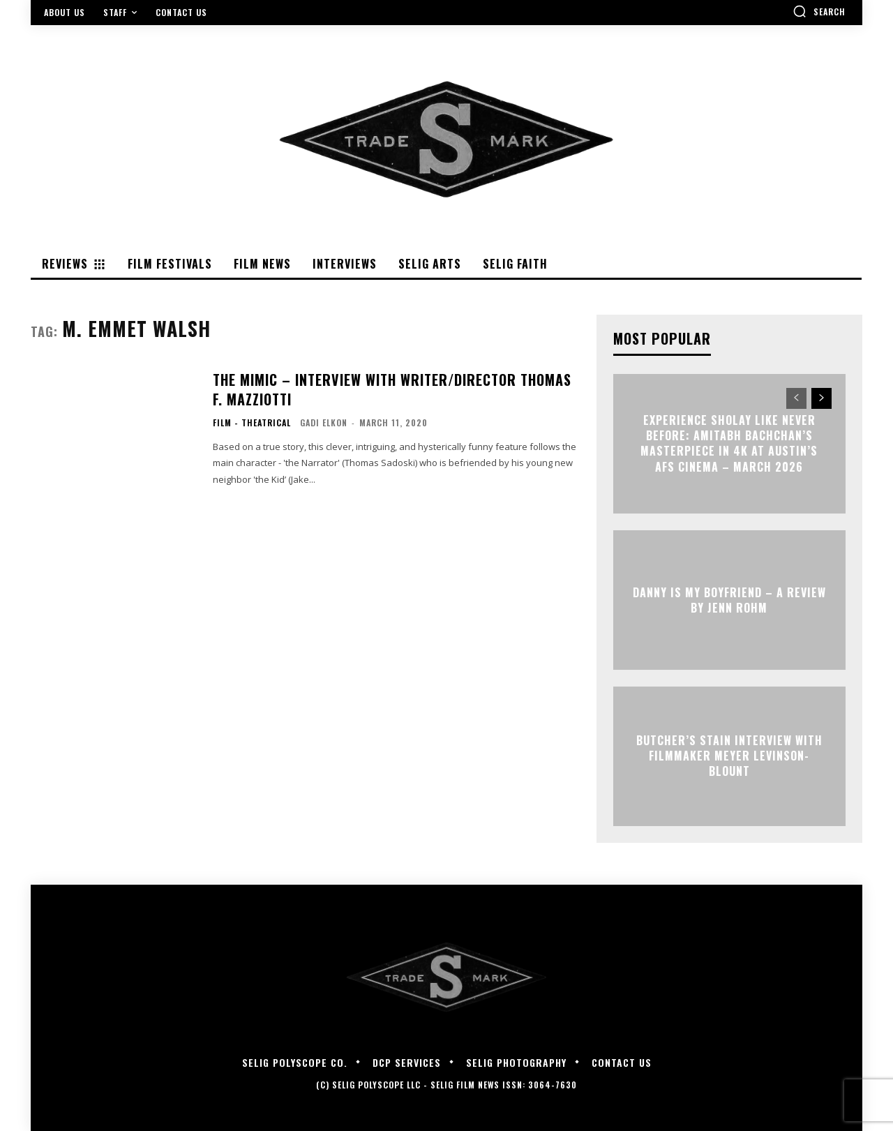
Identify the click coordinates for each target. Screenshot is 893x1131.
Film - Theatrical (252, 423)
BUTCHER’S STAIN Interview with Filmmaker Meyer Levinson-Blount (729, 756)
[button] (819, 11)
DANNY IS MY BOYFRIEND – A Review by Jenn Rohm (729, 599)
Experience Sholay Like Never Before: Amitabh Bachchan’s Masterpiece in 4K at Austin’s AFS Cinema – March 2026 (729, 443)
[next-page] (821, 398)
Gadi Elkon (323, 422)
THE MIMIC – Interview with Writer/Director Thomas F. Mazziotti (392, 389)
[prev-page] (796, 398)
